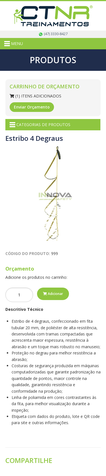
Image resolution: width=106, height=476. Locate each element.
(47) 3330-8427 (53, 33)
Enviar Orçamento (32, 107)
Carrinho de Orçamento (44, 86)
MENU (13, 43)
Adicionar (53, 293)
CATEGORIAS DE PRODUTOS (40, 125)
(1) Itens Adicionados (35, 96)
